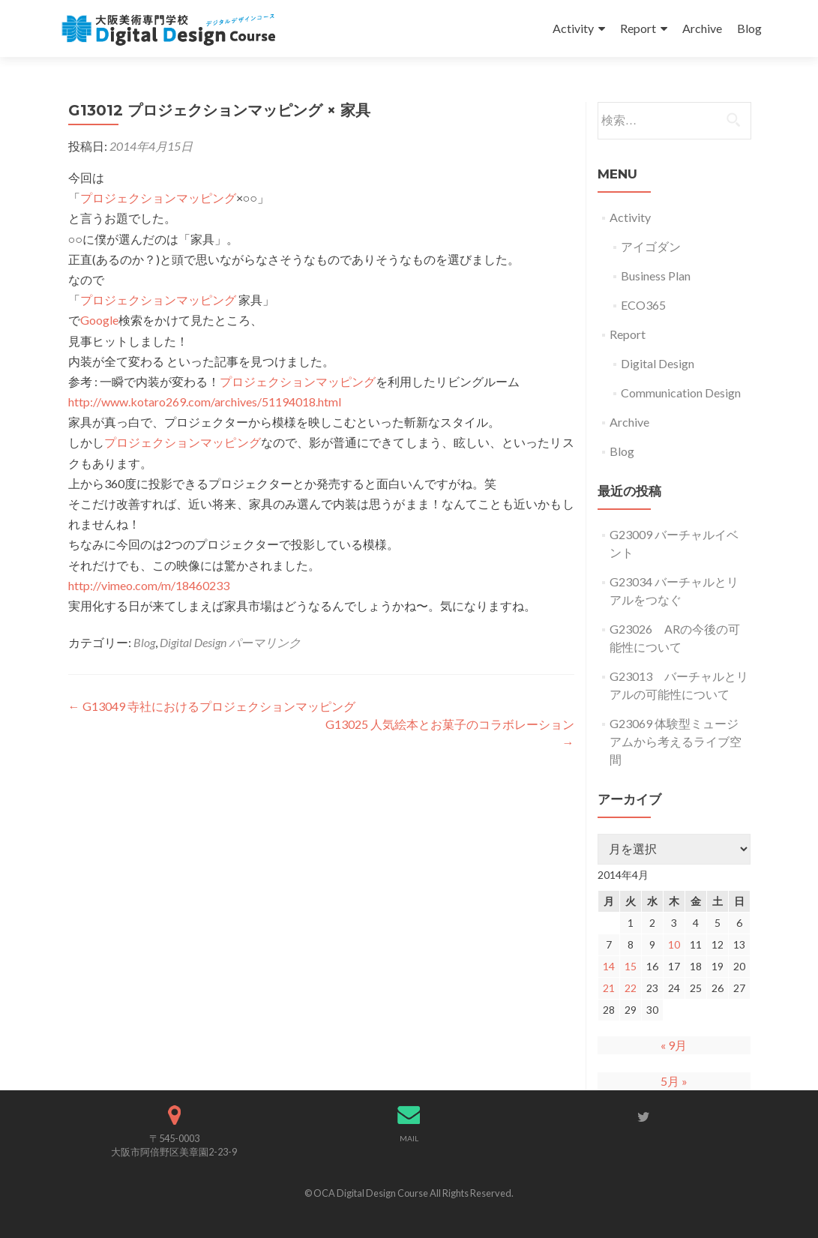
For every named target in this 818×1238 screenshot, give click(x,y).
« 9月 (674, 1045)
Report (638, 28)
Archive (702, 28)
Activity (573, 28)
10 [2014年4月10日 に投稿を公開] (674, 944)
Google (99, 320)
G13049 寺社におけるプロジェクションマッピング (211, 706)
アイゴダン (651, 246)
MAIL (409, 1138)
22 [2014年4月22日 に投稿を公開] (631, 988)
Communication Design (681, 392)
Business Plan (656, 275)
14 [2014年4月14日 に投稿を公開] (609, 966)
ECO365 (643, 305)
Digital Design (193, 642)
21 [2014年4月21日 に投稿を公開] (609, 988)
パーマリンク (265, 642)
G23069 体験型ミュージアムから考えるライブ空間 (676, 741)
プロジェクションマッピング (158, 197)
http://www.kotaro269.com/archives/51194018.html (204, 401)
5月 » (674, 1081)
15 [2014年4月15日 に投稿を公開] (631, 966)
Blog (749, 28)
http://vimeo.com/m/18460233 (148, 585)
